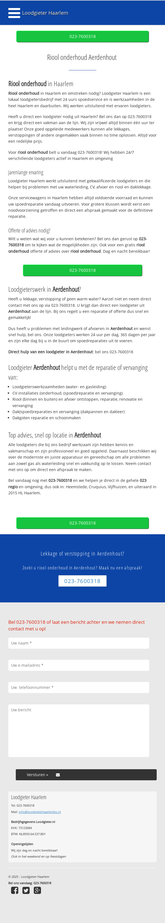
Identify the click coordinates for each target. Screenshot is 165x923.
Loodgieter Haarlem (45, 12)
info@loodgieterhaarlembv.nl (40, 812)
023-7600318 (82, 36)
